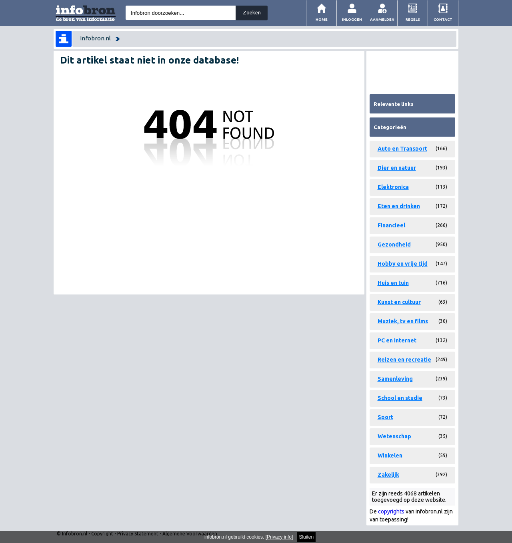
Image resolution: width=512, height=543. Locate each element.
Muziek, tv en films (403, 321)
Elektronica (393, 187)
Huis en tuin (393, 283)
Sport (385, 417)
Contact (443, 19)
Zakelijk (388, 474)
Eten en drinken (399, 206)
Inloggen (352, 19)
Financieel (391, 225)
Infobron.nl (95, 38)
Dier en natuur (397, 168)
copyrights (391, 511)
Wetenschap (394, 436)
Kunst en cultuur (399, 302)
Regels (413, 19)
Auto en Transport (402, 148)
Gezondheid (394, 244)
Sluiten (306, 537)
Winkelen (390, 455)
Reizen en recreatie (404, 359)
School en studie (400, 398)
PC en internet (397, 340)
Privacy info (279, 537)
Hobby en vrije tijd (403, 264)
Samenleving (395, 379)
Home (322, 19)
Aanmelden (382, 19)
